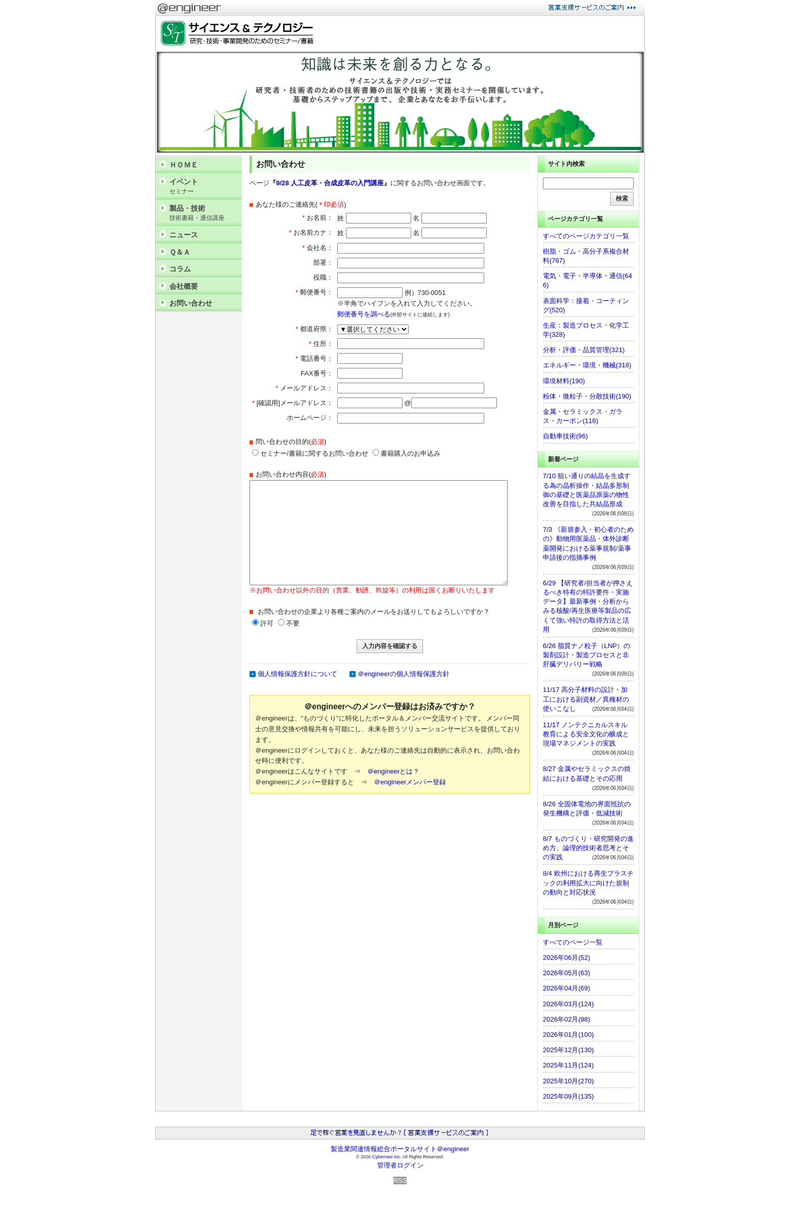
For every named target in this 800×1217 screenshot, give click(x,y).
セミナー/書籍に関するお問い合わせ (310, 453)
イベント (203, 186)
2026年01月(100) (568, 1034)
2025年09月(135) (568, 1096)
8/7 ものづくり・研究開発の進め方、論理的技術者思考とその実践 (588, 848)
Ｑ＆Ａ (179, 252)
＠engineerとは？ (393, 771)
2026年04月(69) (566, 988)
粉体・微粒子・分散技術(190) (587, 396)
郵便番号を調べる (363, 314)
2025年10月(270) (568, 1081)
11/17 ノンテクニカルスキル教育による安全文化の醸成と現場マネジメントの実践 (586, 734)
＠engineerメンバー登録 (410, 782)
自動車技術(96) (565, 436)
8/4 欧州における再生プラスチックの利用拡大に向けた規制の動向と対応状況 (588, 883)
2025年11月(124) (568, 1065)
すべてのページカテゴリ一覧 (586, 236)
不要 (292, 623)
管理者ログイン (400, 1165)
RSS (400, 1180)
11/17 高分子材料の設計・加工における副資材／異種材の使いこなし (586, 699)
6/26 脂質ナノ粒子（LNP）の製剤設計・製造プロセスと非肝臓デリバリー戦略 (586, 655)
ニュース (183, 235)
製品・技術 (203, 213)
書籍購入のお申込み (406, 453)
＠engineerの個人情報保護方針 (404, 674)
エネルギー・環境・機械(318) (587, 365)
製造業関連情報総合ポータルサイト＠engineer (400, 1149)
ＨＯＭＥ (183, 165)
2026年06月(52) (566, 957)
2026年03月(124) (568, 1004)
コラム (180, 269)
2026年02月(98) (566, 1019)
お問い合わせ (190, 303)
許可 (266, 623)
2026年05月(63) (566, 973)
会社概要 (183, 286)
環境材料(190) (564, 381)
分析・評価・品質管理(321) (583, 350)
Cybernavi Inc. (387, 1156)
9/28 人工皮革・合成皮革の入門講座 (330, 183)
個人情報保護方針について (297, 674)
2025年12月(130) (568, 1050)
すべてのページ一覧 (573, 942)
